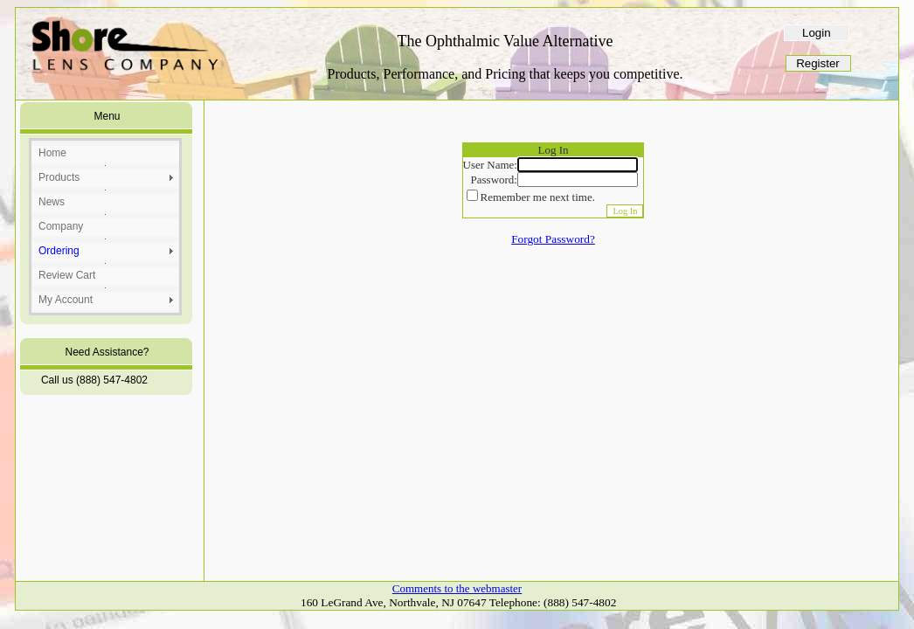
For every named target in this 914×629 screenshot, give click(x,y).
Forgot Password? (553, 238)
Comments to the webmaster (457, 588)
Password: (494, 179)
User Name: (490, 164)
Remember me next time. (538, 197)
